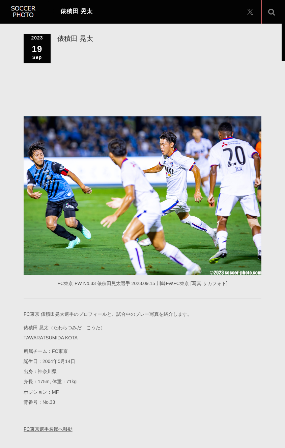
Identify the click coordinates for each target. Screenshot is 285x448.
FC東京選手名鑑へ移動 (48, 428)
